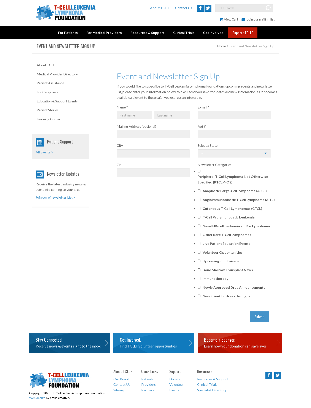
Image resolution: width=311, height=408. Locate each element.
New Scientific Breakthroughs (226, 296)
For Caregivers (48, 92)
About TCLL (46, 65)
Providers (148, 384)
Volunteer (176, 384)
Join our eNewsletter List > (55, 197)
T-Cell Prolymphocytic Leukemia (229, 217)
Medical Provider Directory (57, 74)
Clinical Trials (183, 32)
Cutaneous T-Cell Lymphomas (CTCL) (232, 208)
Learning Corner (48, 119)
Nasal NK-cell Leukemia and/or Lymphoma (236, 226)
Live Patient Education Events (226, 243)
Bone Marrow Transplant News (228, 270)
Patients (147, 379)
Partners (147, 390)
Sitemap (119, 390)
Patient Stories (48, 110)
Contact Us (183, 8)
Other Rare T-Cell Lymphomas (227, 235)
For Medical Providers (104, 32)
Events (174, 390)
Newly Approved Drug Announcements (234, 287)
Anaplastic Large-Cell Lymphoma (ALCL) (235, 191)
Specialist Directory (212, 390)
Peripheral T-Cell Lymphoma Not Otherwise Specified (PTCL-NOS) (233, 179)
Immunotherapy (215, 278)
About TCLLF (160, 8)
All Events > (44, 152)
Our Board (121, 379)
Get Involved (213, 32)
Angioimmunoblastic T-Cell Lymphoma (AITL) (239, 200)
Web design (37, 398)
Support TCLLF (242, 32)
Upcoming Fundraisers (221, 261)
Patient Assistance (50, 83)
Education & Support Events (57, 101)
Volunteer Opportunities (223, 252)
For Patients (68, 32)
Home (221, 46)
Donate (174, 379)
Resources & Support (147, 32)
